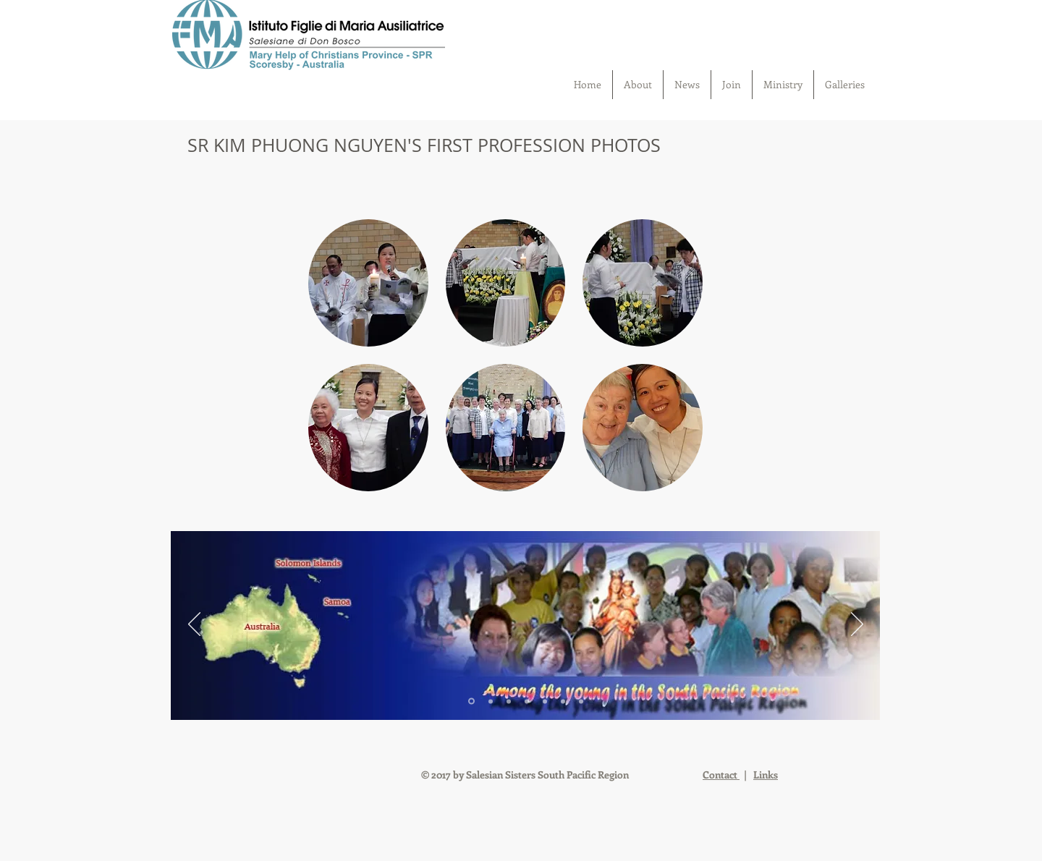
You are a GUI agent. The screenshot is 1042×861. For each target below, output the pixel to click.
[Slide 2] (490, 701)
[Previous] (194, 625)
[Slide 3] (509, 701)
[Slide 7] (581, 701)
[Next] (857, 625)
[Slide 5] (545, 701)
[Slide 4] (527, 701)
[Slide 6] (563, 701)
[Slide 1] (471, 701)
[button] (368, 283)
